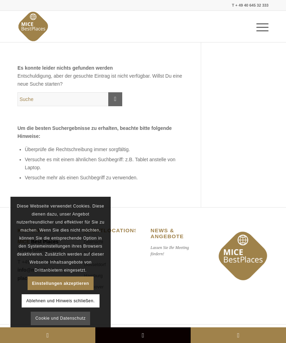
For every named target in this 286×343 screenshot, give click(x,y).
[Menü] (259, 26)
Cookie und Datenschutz (60, 318)
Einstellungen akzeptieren (60, 283)
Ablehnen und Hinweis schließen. (60, 300)
